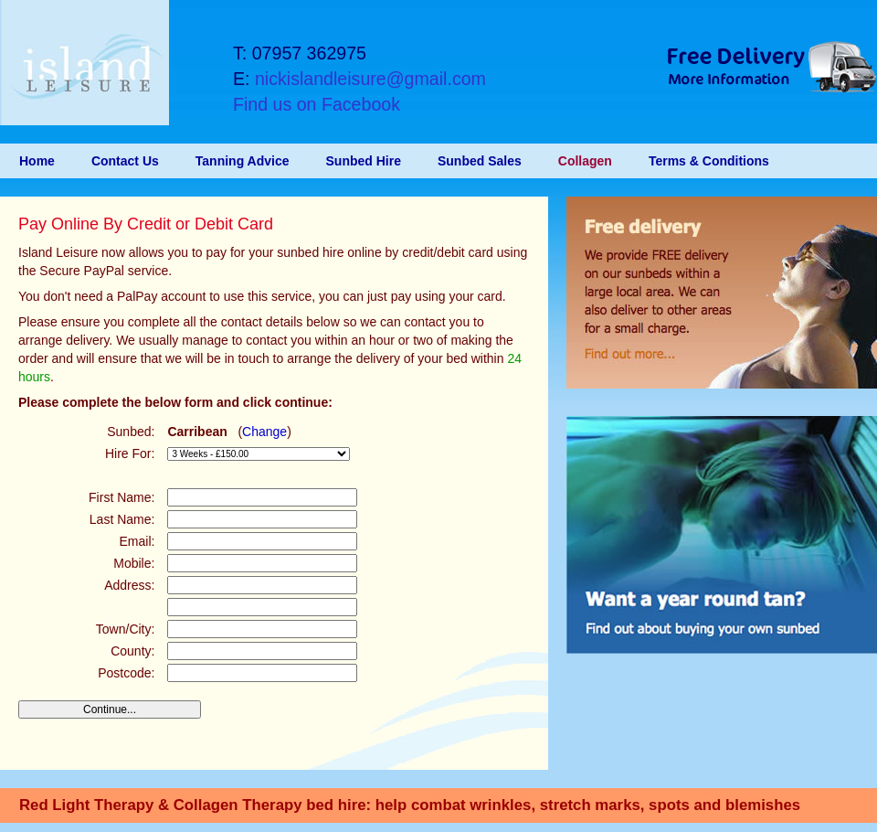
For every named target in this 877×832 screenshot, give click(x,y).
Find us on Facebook (316, 104)
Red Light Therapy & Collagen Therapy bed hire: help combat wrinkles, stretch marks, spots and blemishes (409, 805)
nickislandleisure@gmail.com (370, 79)
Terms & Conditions (709, 161)
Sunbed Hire (363, 161)
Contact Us (125, 161)
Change (264, 431)
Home (37, 161)
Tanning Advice (242, 161)
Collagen (585, 161)
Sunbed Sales (480, 161)
